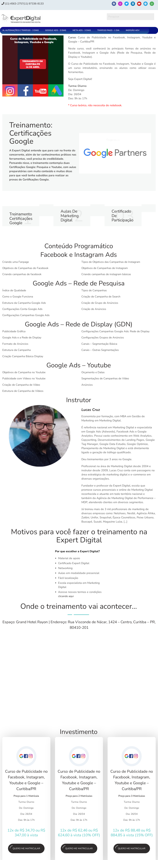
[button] (21, 30)
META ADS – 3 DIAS (82, 30)
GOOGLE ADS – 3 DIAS (55, 30)
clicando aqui (66, 599)
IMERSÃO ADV (133, 30)
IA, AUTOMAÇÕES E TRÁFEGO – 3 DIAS (20, 30)
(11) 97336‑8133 (37, 3)
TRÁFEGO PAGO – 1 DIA (108, 30)
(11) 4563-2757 (14, 3)
